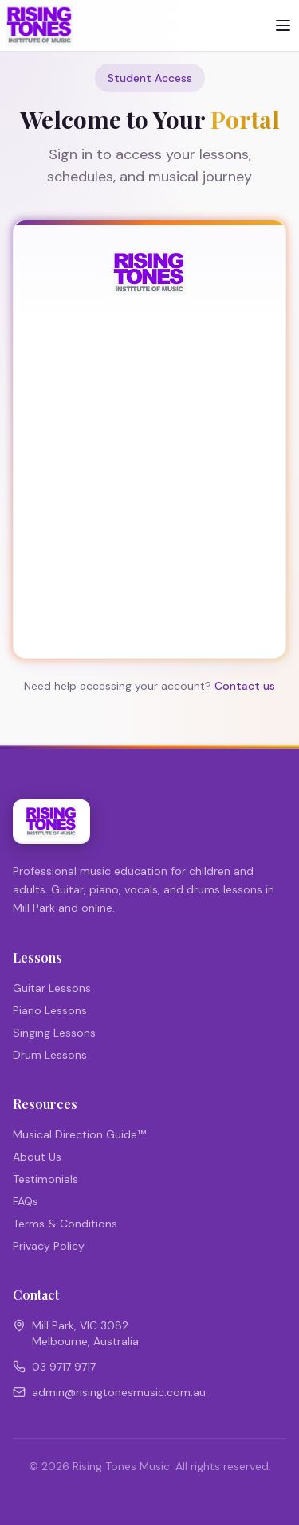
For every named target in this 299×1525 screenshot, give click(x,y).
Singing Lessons (54, 1032)
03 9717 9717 (64, 1367)
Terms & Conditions (65, 1223)
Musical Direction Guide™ (79, 1134)
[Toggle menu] (283, 25)
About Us (37, 1157)
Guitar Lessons (52, 988)
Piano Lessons (50, 1010)
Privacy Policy (49, 1246)
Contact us (244, 686)
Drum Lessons (50, 1055)
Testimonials (45, 1179)
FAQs (25, 1201)
